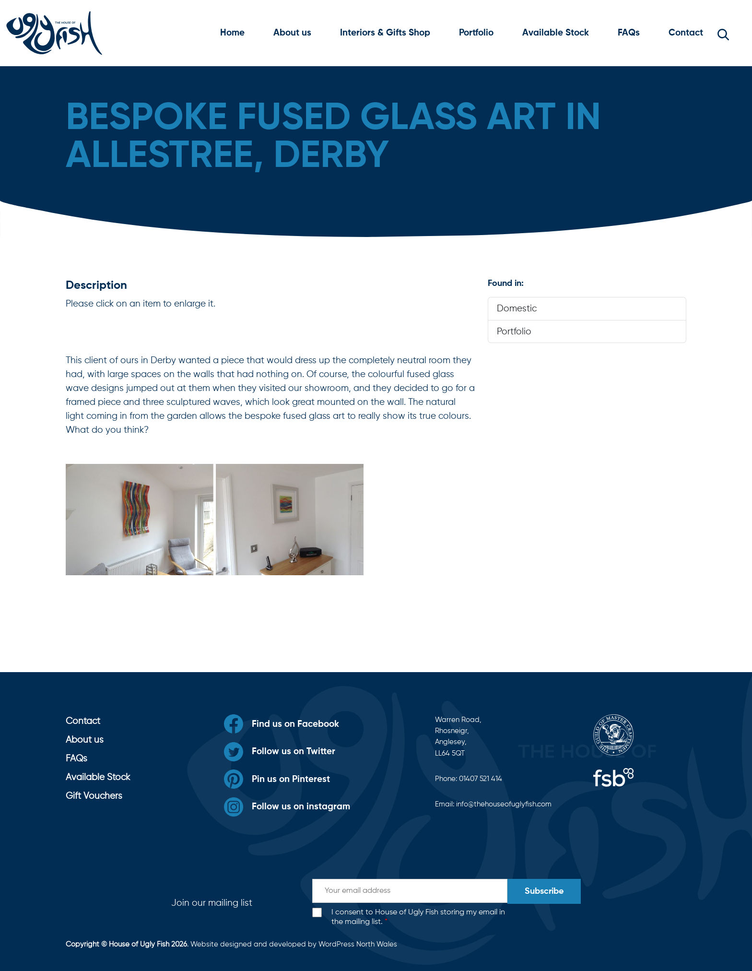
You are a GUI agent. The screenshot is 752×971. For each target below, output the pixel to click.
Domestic (517, 308)
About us (292, 32)
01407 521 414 (480, 778)
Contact (686, 32)
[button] (723, 33)
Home (232, 32)
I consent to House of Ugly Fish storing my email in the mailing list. (418, 917)
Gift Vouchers (94, 796)
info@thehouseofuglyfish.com (504, 804)
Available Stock (555, 32)
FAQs (629, 32)
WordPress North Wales (357, 944)
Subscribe (544, 891)
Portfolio (476, 32)
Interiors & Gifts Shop (385, 32)
